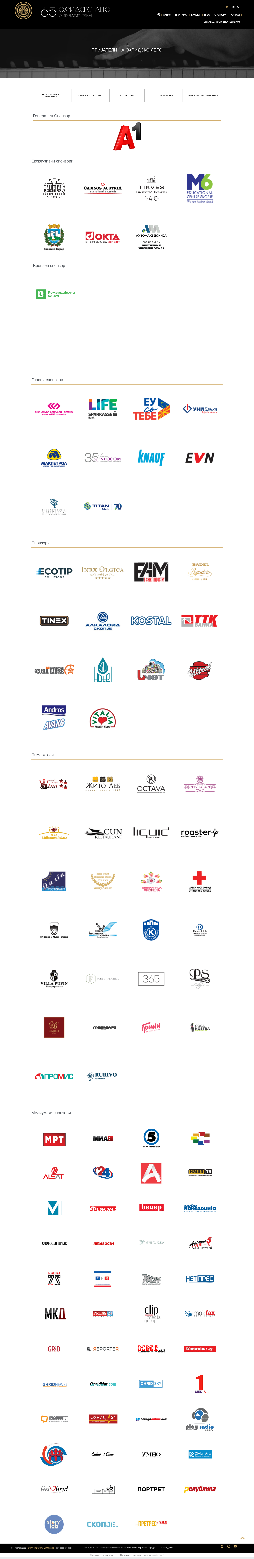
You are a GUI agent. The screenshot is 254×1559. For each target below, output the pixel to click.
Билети (196, 15)
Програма (181, 15)
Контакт (235, 14)
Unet (70, 1548)
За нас (167, 15)
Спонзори (221, 15)
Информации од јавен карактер (222, 22)
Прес (207, 15)
